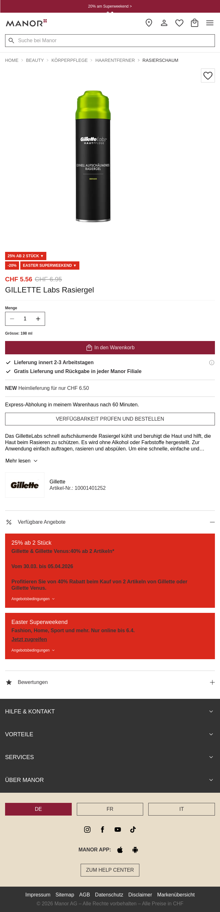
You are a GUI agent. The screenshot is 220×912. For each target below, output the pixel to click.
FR (110, 809)
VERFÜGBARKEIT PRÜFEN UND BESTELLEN (110, 419)
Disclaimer (140, 894)
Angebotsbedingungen (33, 598)
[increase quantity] (38, 318)
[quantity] (25, 319)
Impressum (37, 894)
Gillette (57, 481)
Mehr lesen (22, 461)
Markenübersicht (176, 894)
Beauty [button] (35, 60)
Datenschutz (109, 894)
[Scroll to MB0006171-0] (25, 256)
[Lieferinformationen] (212, 362)
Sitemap (65, 894)
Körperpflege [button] (69, 60)
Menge (11, 308)
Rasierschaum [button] (160, 60)
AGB (84, 894)
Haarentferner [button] (115, 60)
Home (11, 60)
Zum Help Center (110, 870)
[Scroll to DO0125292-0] (49, 265)
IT (181, 809)
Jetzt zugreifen (29, 639)
